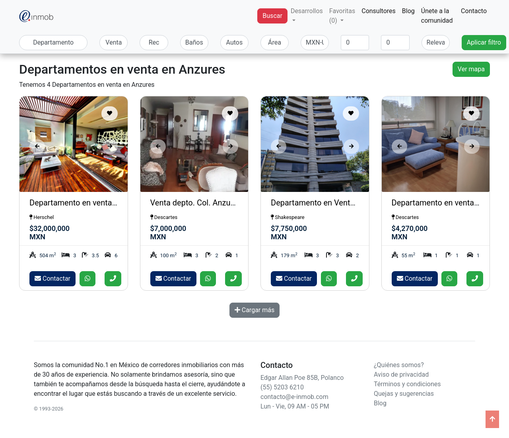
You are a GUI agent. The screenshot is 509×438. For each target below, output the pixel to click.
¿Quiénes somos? (399, 365)
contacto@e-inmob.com (294, 397)
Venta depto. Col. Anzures (196, 202)
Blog (408, 11)
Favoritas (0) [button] (342, 15)
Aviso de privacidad (401, 374)
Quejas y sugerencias (404, 393)
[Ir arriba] (492, 419)
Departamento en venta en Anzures (91, 202)
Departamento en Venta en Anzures (333, 202)
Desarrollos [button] (307, 11)
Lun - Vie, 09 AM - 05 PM (294, 406)
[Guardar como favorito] (109, 113)
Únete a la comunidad (437, 15)
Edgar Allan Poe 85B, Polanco (302, 377)
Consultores (378, 11)
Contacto (474, 11)
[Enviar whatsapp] (87, 278)
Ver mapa (471, 69)
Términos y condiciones (407, 384)
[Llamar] (113, 278)
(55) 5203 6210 (282, 387)
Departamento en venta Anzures (448, 202)
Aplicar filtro (484, 42)
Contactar (52, 278)
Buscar (272, 16)
